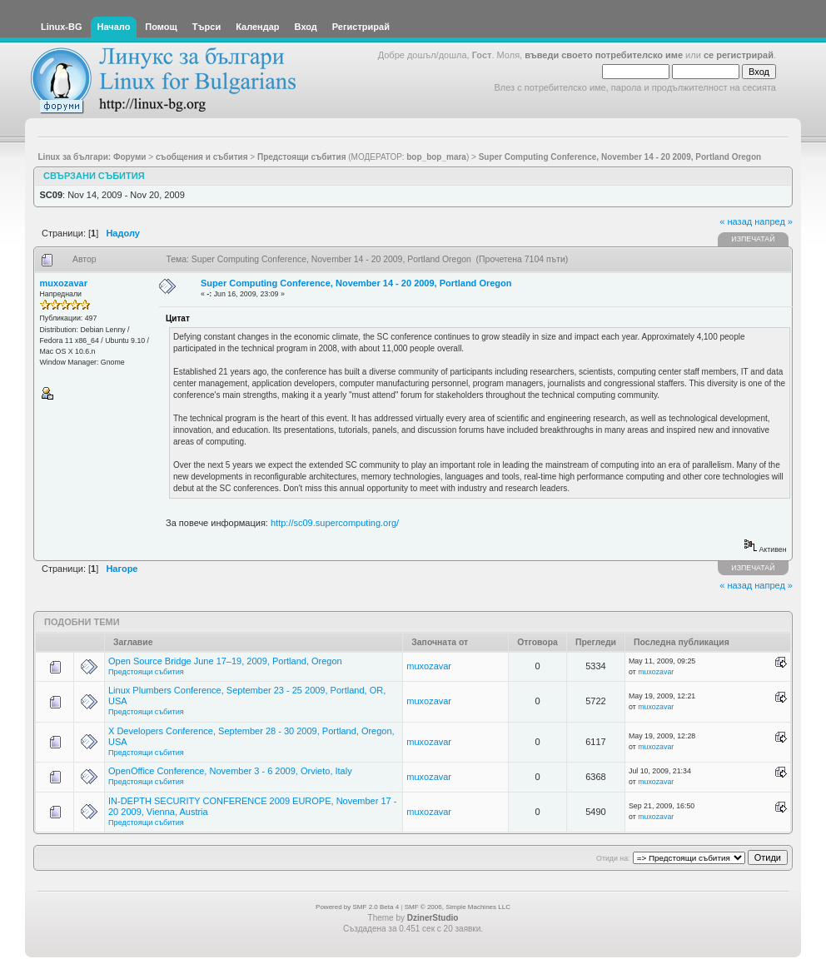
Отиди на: (612, 858)
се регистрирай (739, 55)
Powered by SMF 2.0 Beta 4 (357, 907)
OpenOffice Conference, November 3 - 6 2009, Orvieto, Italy (230, 771)
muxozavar (63, 283)
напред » (773, 221)
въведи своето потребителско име (604, 55)
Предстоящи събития (146, 672)
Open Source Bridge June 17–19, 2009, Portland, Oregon (225, 661)
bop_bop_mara (436, 157)
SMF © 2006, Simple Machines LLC (457, 907)
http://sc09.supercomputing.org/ (335, 523)
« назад (735, 221)
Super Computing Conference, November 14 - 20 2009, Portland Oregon (356, 283)
